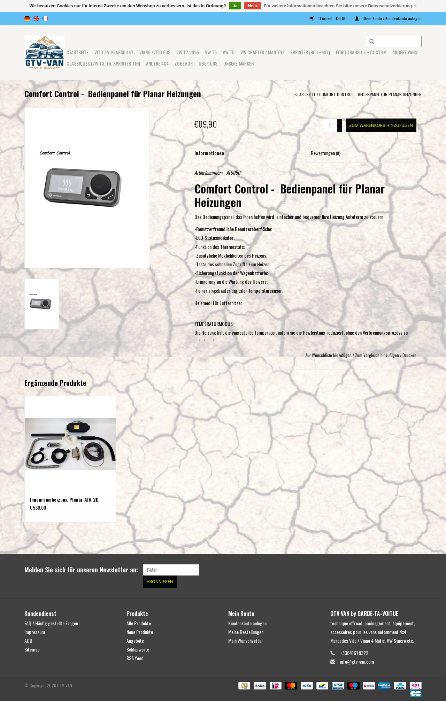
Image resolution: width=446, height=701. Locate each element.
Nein (252, 5)
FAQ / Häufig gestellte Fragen (51, 621)
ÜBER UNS (208, 63)
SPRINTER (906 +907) (310, 52)
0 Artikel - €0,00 (329, 18)
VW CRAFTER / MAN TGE (262, 52)
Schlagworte (137, 648)
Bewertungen (325, 153)
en (36, 18)
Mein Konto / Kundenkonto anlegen (388, 18)
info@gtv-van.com (357, 660)
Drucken (409, 355)
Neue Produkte (139, 630)
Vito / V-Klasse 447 (113, 52)
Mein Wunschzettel (245, 639)
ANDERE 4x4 (157, 63)
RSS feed (135, 657)
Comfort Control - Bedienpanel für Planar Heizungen (370, 94)
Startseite (78, 52)
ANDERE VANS (404, 52)
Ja (235, 5)
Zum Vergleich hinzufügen (377, 355)
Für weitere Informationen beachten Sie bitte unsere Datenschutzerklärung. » (340, 5)
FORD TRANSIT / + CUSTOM (361, 52)
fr (45, 18)
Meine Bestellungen (245, 630)
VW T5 (228, 52)
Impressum (34, 630)
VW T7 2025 (187, 52)
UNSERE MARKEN (238, 63)
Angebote (135, 639)
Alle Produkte (138, 621)
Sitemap (32, 648)
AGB (28, 639)
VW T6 (211, 52)
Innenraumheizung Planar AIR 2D (64, 499)
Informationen (209, 153)
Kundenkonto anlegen (247, 621)
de (27, 18)
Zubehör (184, 63)
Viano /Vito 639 (154, 52)
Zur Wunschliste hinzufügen (328, 355)
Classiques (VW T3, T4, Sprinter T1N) (103, 63)
